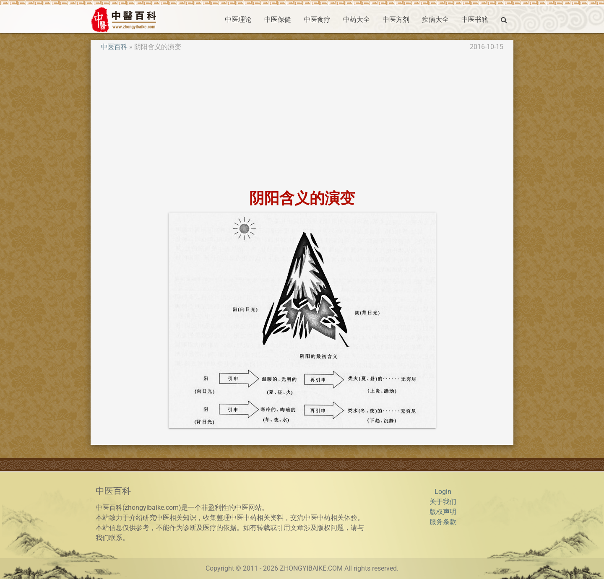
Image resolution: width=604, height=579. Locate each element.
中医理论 (238, 19)
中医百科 (114, 47)
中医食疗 (317, 19)
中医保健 (277, 19)
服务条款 (443, 522)
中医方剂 (396, 19)
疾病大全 (435, 19)
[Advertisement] (302, 120)
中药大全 (356, 19)
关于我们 (443, 502)
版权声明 (443, 512)
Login (443, 492)
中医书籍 (474, 19)
